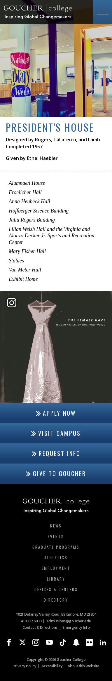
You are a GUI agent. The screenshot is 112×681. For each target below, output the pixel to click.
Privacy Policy (24, 665)
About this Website (83, 665)
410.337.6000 (31, 620)
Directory (56, 600)
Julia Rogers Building (32, 220)
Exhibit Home (23, 279)
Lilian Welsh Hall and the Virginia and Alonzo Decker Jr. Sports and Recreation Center (51, 235)
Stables (16, 261)
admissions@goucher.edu (68, 620)
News (56, 526)
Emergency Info (76, 627)
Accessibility (52, 665)
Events (56, 536)
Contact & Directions (39, 627)
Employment (56, 568)
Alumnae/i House (27, 183)
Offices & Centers (56, 589)
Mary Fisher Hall (27, 251)
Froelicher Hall (25, 192)
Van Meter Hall (25, 270)
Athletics (56, 557)
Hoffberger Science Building (39, 211)
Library (56, 579)
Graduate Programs (56, 547)
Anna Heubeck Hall (29, 201)
